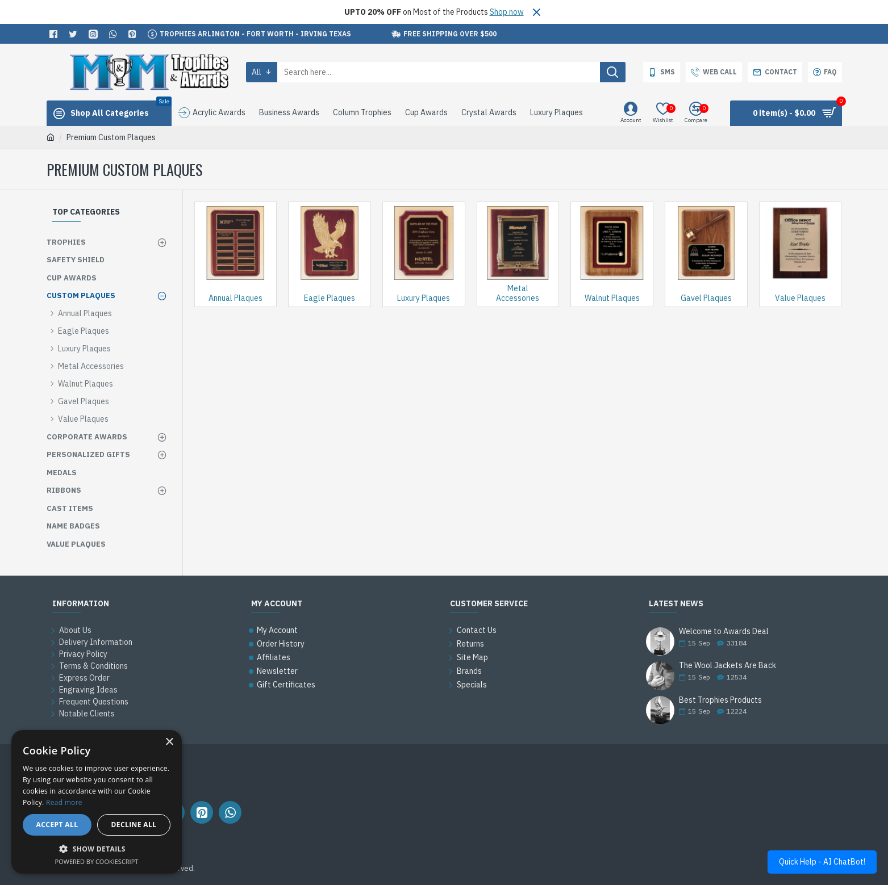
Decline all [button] (134, 824)
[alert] (96, 802)
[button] (96, 848)
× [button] (169, 742)
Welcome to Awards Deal (724, 631)
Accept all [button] (57, 824)
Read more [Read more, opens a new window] (64, 802)
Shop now (507, 12)
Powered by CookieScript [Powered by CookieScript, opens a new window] (97, 861)
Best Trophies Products (720, 700)
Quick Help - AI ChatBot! (822, 862)
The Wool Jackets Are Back (727, 665)
